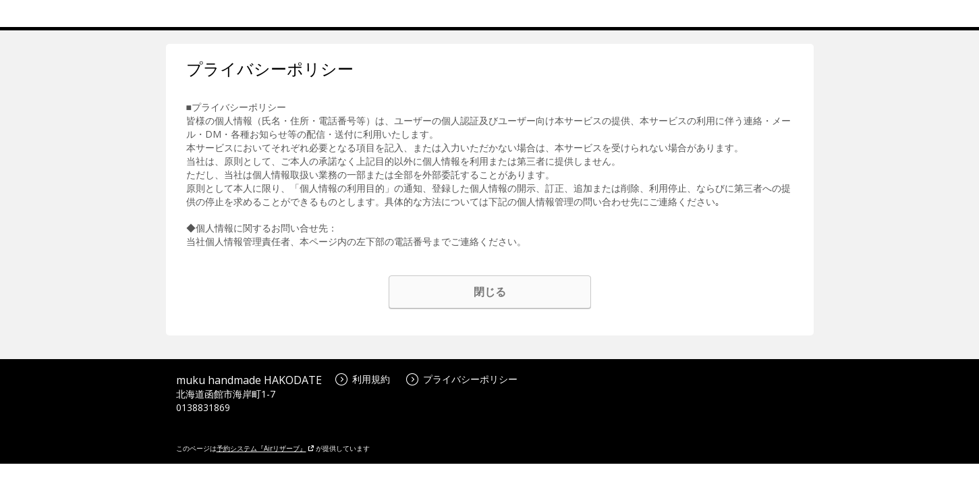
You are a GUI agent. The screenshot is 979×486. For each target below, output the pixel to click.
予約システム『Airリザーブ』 (265, 448)
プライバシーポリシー (462, 379)
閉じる (490, 291)
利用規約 (362, 379)
